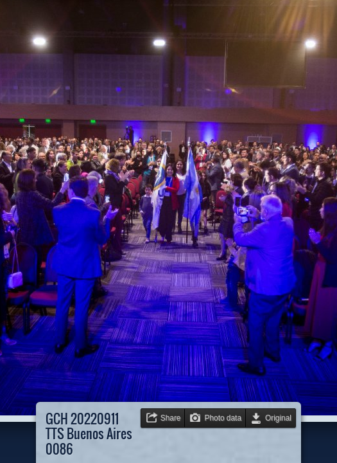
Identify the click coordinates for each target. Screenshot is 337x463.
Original (278, 417)
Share (170, 417)
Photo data (222, 417)
